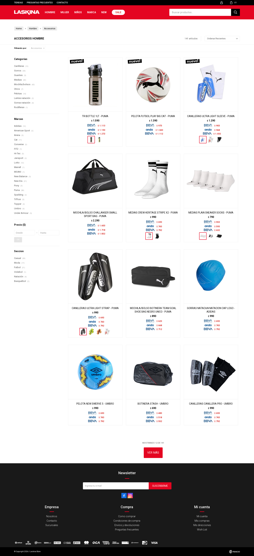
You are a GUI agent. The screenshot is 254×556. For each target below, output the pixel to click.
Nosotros (51, 516)
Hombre (50, 12)
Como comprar (127, 516)
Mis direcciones (202, 525)
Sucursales (51, 525)
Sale (118, 12)
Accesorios (36, 48)
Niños (78, 12)
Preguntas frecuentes (40, 2)
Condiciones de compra (126, 520)
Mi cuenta (202, 516)
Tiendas (18, 2)
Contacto (62, 2)
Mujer (65, 12)
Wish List (202, 529)
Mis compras (202, 520)
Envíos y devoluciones (126, 525)
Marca (91, 12)
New (104, 12)
